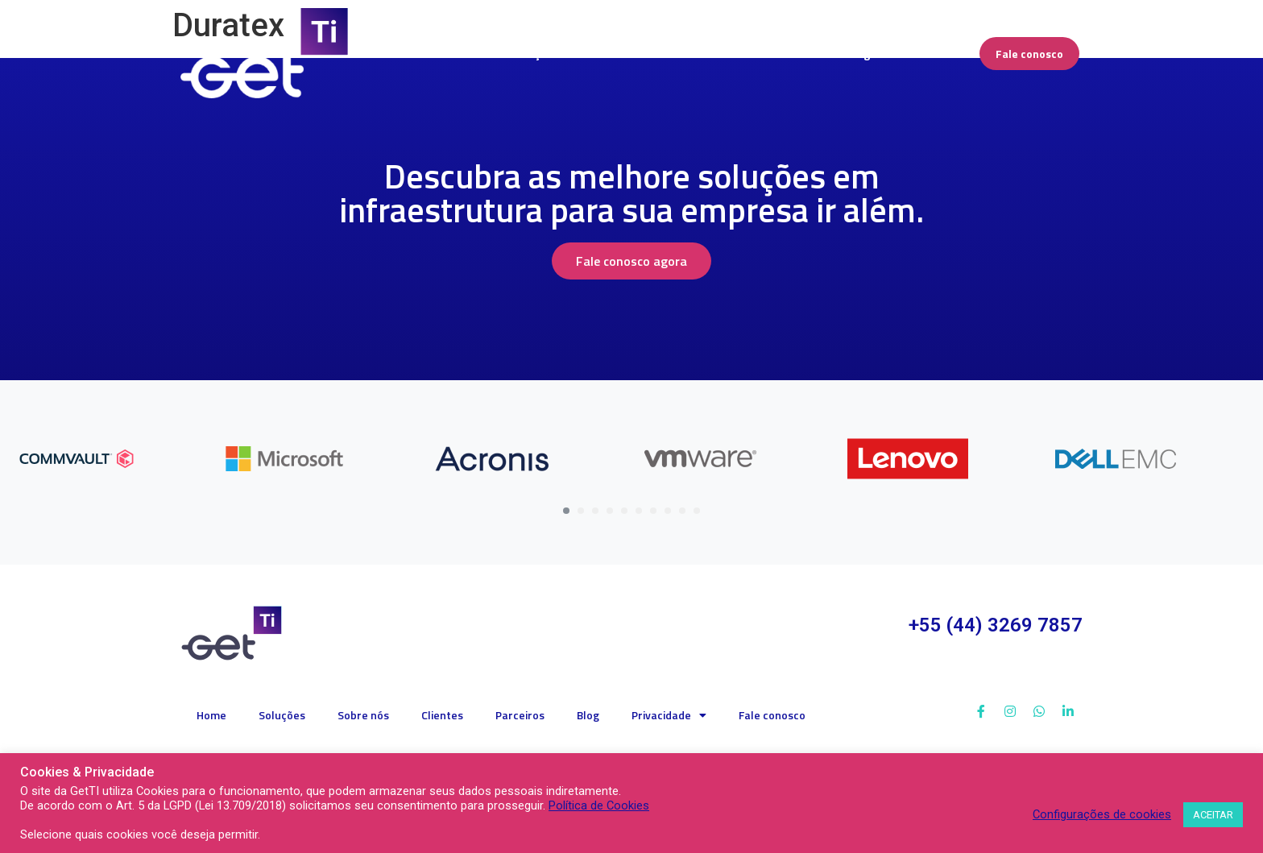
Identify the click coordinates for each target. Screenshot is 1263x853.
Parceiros (520, 714)
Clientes (442, 714)
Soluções (282, 714)
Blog (588, 714)
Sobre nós (363, 714)
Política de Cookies (599, 805)
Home (211, 714)
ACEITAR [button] (1213, 815)
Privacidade (669, 715)
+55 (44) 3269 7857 (996, 625)
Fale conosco (772, 714)
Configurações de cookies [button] (1102, 814)
